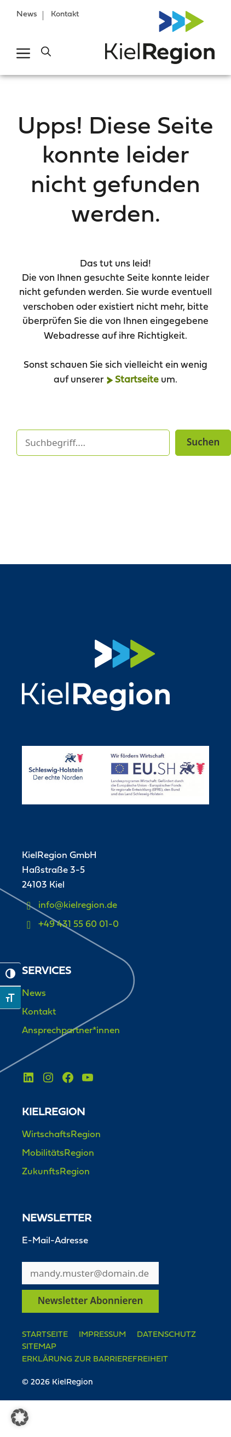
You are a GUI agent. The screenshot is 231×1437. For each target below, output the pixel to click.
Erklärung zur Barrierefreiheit (95, 1359)
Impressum (102, 1335)
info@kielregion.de (77, 905)
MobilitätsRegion (58, 1153)
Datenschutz (166, 1335)
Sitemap (39, 1347)
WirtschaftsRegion (61, 1135)
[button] (46, 53)
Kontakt (65, 14)
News (26, 14)
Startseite (137, 380)
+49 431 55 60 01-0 (78, 924)
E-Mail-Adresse (55, 1241)
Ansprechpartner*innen (71, 1031)
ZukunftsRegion (56, 1172)
